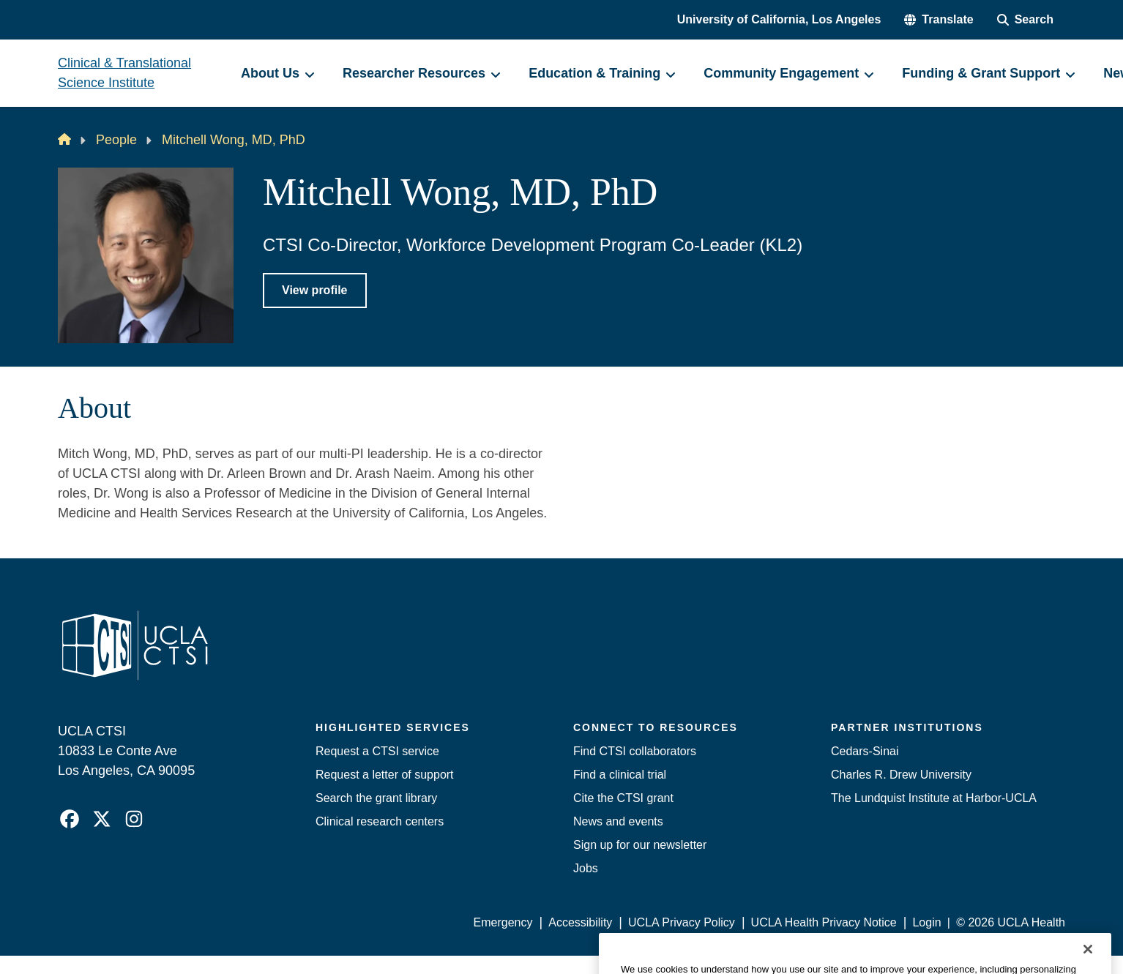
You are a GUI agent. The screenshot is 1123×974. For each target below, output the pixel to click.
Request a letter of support (385, 774)
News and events (618, 821)
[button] (938, 20)
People (116, 139)
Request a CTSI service (377, 751)
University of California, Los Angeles (779, 19)
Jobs (585, 868)
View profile (315, 290)
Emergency (503, 922)
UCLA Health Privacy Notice (824, 922)
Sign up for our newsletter (639, 845)
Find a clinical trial (619, 774)
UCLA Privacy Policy (681, 922)
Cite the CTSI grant (623, 798)
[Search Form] (1025, 20)
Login (926, 922)
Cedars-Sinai (864, 751)
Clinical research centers (380, 821)
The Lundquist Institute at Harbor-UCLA (934, 798)
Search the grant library (376, 798)
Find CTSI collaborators (634, 751)
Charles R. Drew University (901, 774)
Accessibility (580, 922)
